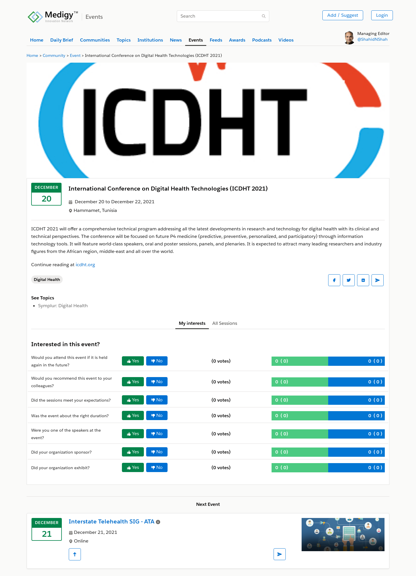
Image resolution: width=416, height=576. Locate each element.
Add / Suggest (342, 15)
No (157, 361)
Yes (133, 361)
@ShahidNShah (372, 39)
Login (382, 15)
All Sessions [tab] (224, 323)
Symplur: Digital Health (63, 306)
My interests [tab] (192, 323)
